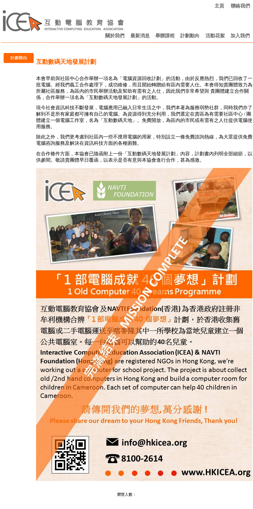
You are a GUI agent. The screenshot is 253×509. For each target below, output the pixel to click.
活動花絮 (215, 35)
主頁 (219, 5)
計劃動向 (190, 35)
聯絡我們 (240, 5)
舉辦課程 (165, 35)
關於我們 (114, 35)
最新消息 (140, 35)
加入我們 (240, 35)
